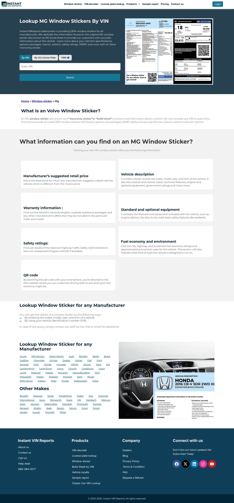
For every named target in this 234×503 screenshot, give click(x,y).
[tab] (65, 57)
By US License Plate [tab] (45, 57)
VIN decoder (91, 4)
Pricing (165, 4)
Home (25, 101)
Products (133, 4)
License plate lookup (112, 4)
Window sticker (73, 4)
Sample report (150, 4)
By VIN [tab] (25, 57)
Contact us (177, 4)
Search (70, 77)
